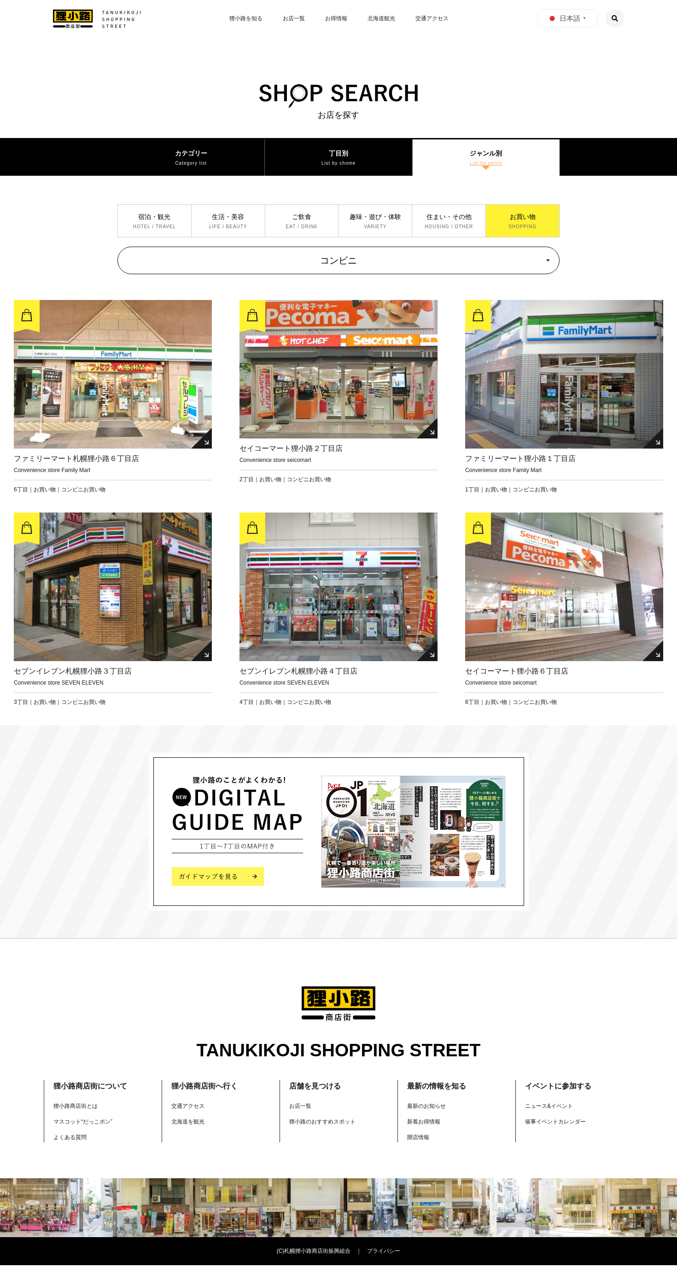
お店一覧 (294, 18)
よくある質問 (72, 1150)
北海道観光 (381, 18)
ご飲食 (302, 229)
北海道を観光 (190, 1135)
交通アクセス (432, 18)
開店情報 (420, 1150)
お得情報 (336, 18)
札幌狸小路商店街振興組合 (317, 1265)
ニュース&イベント (553, 1119)
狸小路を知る (246, 18)
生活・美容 (228, 229)
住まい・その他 (449, 229)
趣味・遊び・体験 (375, 229)
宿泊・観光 (154, 229)
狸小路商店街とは (79, 1119)
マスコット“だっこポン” (87, 1135)
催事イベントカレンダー (560, 1135)
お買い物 (522, 229)
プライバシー (383, 1265)
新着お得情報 (426, 1135)
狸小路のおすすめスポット (328, 1135)
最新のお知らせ (429, 1119)
